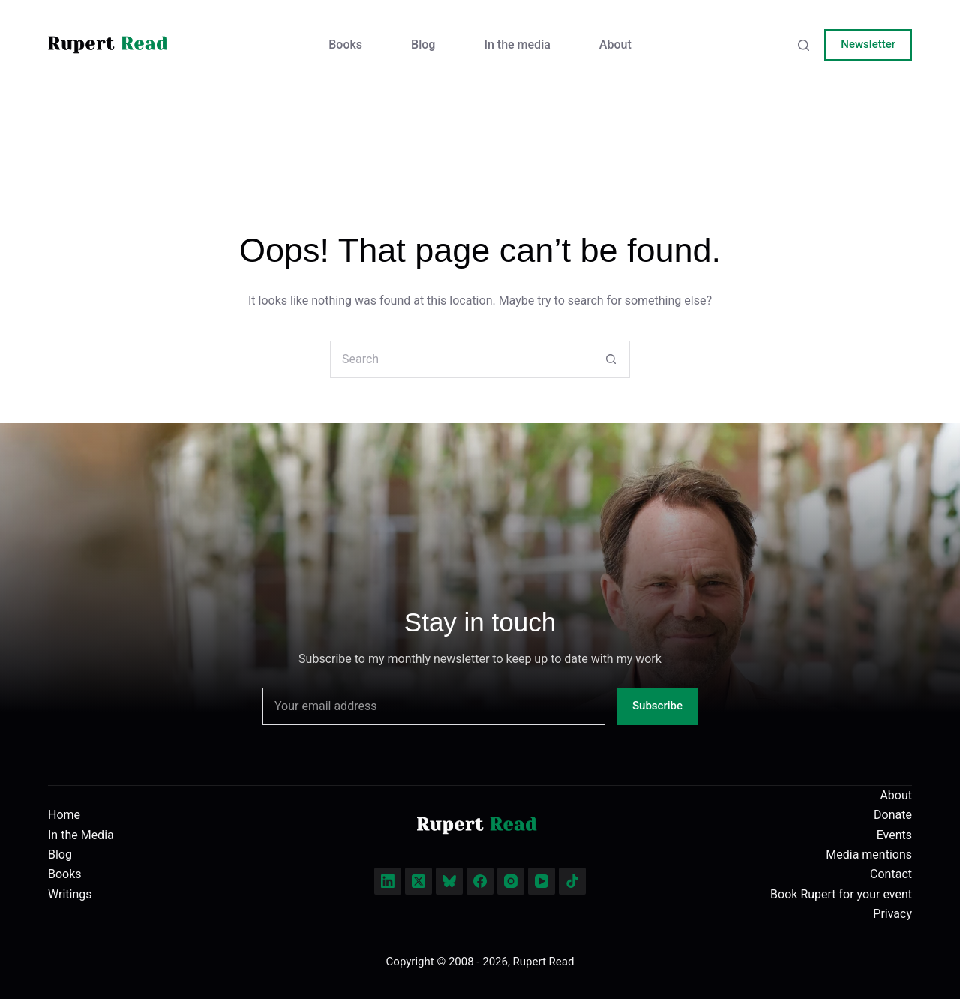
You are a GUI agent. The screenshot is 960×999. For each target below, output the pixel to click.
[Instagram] (510, 881)
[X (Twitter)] (418, 881)
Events (894, 835)
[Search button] (611, 359)
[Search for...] (461, 359)
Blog (423, 45)
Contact (891, 874)
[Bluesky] (449, 881)
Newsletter (868, 44)
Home (64, 815)
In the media (517, 45)
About (615, 45)
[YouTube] (541, 881)
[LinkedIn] (387, 881)
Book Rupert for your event (841, 894)
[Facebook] (480, 881)
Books (345, 45)
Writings (70, 894)
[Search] (803, 45)
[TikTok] (572, 881)
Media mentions (869, 855)
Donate (893, 815)
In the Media (81, 835)
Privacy (892, 914)
